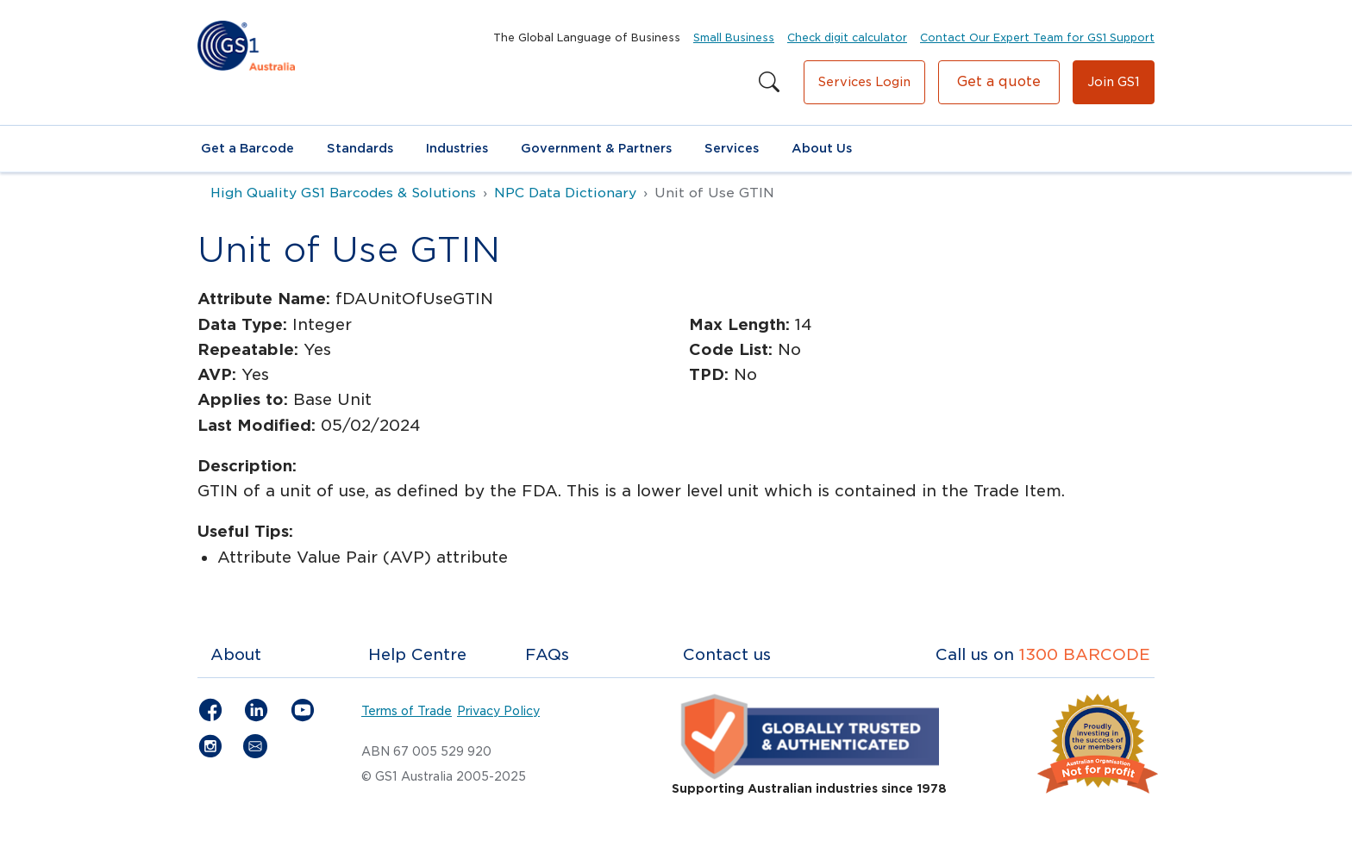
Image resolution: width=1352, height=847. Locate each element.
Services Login (864, 82)
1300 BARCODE (1084, 654)
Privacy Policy (498, 711)
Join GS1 (1113, 82)
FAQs (547, 654)
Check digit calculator (847, 37)
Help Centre (417, 654)
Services (731, 148)
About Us (822, 148)
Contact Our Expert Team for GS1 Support (1037, 37)
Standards (360, 148)
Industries (457, 148)
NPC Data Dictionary (565, 193)
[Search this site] (769, 82)
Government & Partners (596, 148)
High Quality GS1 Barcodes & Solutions (343, 193)
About (235, 654)
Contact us (727, 654)
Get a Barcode (247, 148)
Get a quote (999, 81)
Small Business (733, 37)
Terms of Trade (406, 711)
